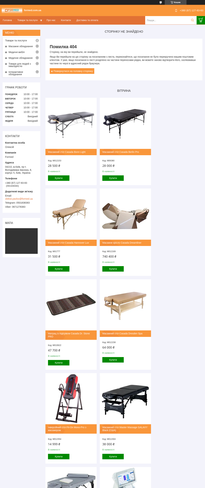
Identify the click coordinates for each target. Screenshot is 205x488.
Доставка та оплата (87, 20)
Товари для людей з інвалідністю (20, 65)
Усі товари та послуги (123, 467)
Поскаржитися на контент (93, 485)
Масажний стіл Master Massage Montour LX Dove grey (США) (176, 333)
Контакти (66, 20)
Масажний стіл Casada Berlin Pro (119, 150)
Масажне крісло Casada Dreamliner (67, 239)
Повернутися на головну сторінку (73, 71)
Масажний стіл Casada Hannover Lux (174, 150)
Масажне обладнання (21, 46)
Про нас (50, 20)
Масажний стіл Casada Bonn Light (67, 150)
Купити (59, 176)
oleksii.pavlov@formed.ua (19, 198)
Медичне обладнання (21, 58)
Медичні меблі (17, 52)
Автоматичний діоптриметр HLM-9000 (69, 424)
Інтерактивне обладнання (16, 73)
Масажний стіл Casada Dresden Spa (174, 239)
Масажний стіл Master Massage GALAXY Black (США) (118, 333)
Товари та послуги (27, 20)
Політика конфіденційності (120, 485)
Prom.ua (118, 481)
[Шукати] (192, 20)
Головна (7, 20)
